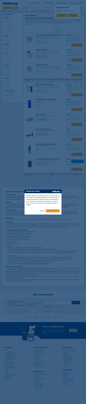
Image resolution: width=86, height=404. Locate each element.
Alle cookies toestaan (52, 210)
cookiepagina (32, 203)
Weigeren (42, 210)
